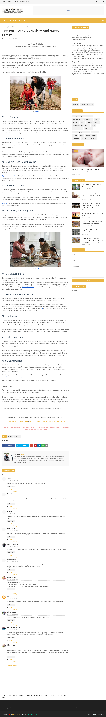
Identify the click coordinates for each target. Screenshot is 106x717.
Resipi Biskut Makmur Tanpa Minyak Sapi (91, 231)
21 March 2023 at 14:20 (12, 614)
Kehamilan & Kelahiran (93, 122)
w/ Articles (9, 27)
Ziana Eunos (11, 612)
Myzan (9, 511)
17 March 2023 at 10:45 (12, 496)
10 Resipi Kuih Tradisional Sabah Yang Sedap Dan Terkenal (92, 222)
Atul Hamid (11, 645)
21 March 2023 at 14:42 (12, 629)
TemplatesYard (16, 714)
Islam (82, 122)
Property (75, 135)
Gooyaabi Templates (33, 714)
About (9, 2)
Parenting (86, 132)
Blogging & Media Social (86, 116)
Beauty (75, 116)
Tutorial (84, 138)
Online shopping (77, 132)
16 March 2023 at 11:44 (12, 480)
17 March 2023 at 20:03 (12, 530)
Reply (9, 486)
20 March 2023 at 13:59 (12, 562)
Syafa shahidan (12, 544)
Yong (9, 478)
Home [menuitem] (4, 20)
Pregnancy (95, 132)
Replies (11, 489)
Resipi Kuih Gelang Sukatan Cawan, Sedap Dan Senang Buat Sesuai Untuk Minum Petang (93, 240)
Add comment (12, 666)
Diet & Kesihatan (77, 119)
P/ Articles (75, 104)
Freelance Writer (24, 2)
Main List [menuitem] (11, 20)
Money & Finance (77, 129)
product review (92, 138)
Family (10, 436)
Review (88, 135)
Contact (15, 2)
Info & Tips (75, 122)
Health (97, 119)
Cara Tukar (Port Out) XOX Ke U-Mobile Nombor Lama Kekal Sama (92, 195)
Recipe (81, 135)
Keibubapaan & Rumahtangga (81, 125)
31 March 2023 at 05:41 (12, 647)
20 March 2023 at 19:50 (12, 579)
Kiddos (93, 125)
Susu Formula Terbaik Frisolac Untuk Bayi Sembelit (91, 186)
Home (3, 2)
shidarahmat (11, 577)
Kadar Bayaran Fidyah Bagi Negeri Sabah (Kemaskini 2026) (86, 170)
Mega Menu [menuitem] (22, 20)
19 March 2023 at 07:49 (12, 546)
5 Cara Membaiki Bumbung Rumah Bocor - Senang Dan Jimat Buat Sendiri (91, 205)
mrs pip (83, 104)
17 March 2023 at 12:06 (12, 513)
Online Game (88, 129)
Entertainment (88, 119)
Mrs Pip (4, 39)
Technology (76, 138)
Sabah (94, 135)
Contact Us (101, 714)
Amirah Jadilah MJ (13, 628)
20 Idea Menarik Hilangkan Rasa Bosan (92, 214)
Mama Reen (11, 529)
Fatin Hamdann (12, 494)
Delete (13, 486)
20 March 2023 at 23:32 (12, 598)
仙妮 (8, 596)
